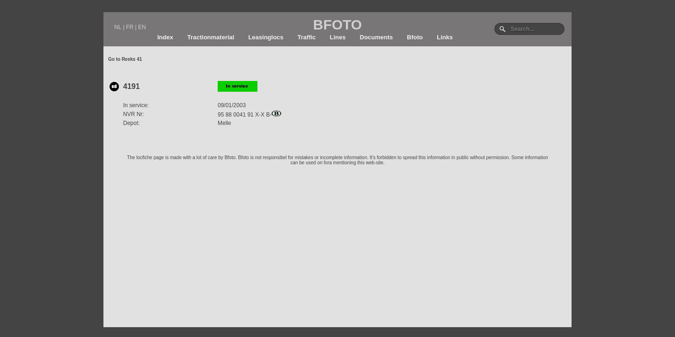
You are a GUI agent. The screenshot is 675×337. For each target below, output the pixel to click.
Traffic (307, 37)
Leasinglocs (265, 37)
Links (445, 37)
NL (117, 27)
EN (142, 27)
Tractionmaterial (210, 37)
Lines (338, 37)
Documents (376, 37)
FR (129, 27)
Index (165, 37)
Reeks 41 (132, 59)
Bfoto (415, 37)
